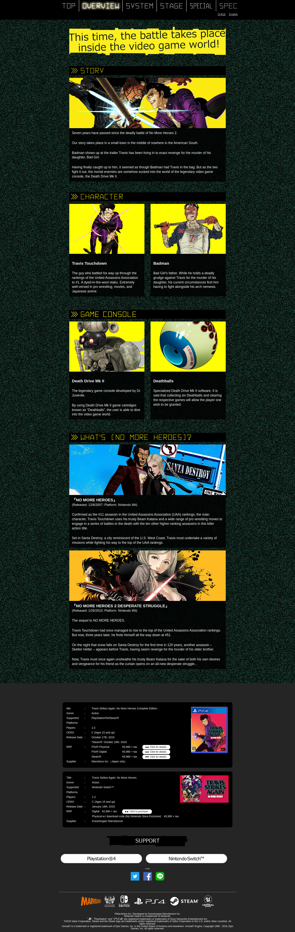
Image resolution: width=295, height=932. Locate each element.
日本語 (222, 14)
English (233, 14)
